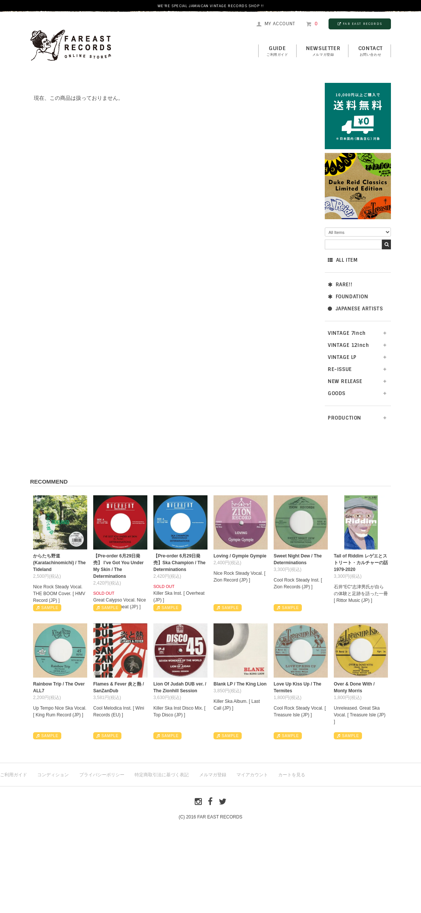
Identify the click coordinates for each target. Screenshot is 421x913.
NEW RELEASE (345, 381)
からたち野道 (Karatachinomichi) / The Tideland (59, 562)
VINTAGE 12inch (348, 345)
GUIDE (277, 51)
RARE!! (340, 284)
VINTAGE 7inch (347, 333)
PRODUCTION (344, 418)
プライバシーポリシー (101, 774)
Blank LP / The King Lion (240, 684)
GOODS (336, 393)
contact (370, 51)
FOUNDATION (348, 296)
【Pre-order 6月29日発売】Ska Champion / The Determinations (179, 562)
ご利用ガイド (13, 774)
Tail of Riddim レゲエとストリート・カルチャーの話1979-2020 (361, 562)
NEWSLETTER (323, 51)
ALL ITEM (342, 260)
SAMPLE (47, 608)
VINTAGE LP (342, 357)
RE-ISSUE (340, 369)
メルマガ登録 (212, 774)
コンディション (53, 774)
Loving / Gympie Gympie (240, 556)
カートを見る (291, 774)
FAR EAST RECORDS (360, 23)
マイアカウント (252, 774)
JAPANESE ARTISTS (355, 308)
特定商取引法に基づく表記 (162, 774)
